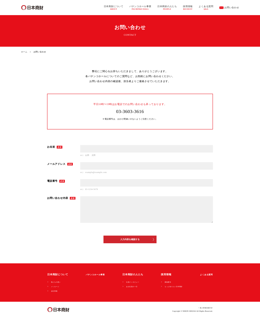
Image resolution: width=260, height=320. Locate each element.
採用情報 (188, 7)
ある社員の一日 (131, 288)
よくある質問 (206, 7)
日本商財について (113, 7)
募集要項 (163, 284)
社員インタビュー (132, 284)
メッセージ (56, 288)
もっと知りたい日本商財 (171, 288)
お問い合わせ (229, 7)
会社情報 (55, 293)
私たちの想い (57, 284)
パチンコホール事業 (140, 7)
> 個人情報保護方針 (203, 310)
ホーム (24, 52)
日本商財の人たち (167, 7)
